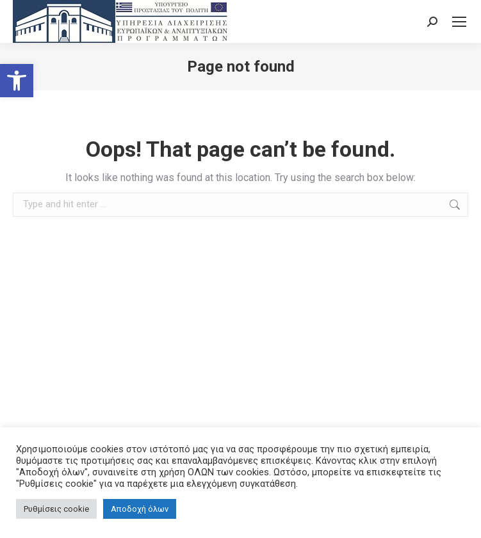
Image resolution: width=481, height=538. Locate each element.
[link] (16, 80)
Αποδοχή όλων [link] (139, 509)
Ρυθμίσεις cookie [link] (56, 509)
